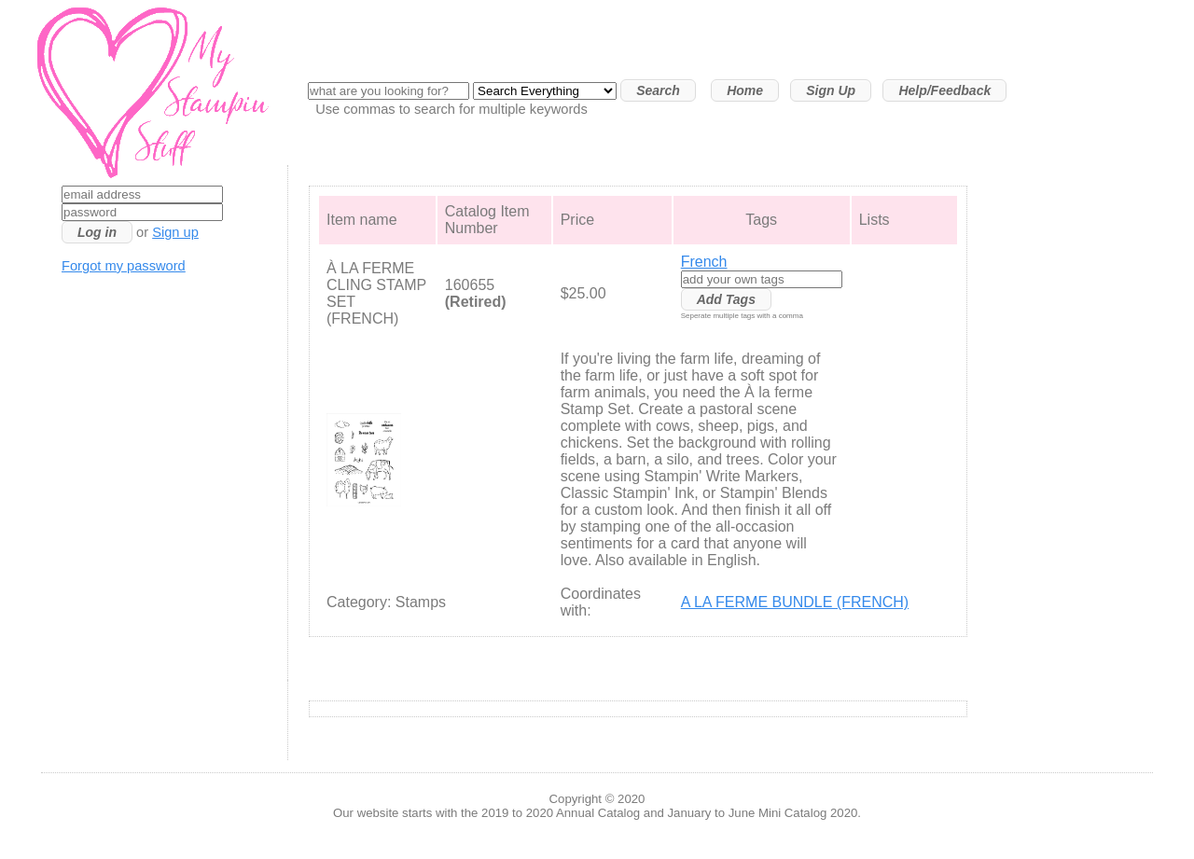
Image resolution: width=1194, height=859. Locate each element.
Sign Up (830, 90)
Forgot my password (124, 265)
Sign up (175, 232)
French (704, 262)
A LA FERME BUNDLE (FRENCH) (795, 602)
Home (745, 90)
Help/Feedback (944, 90)
